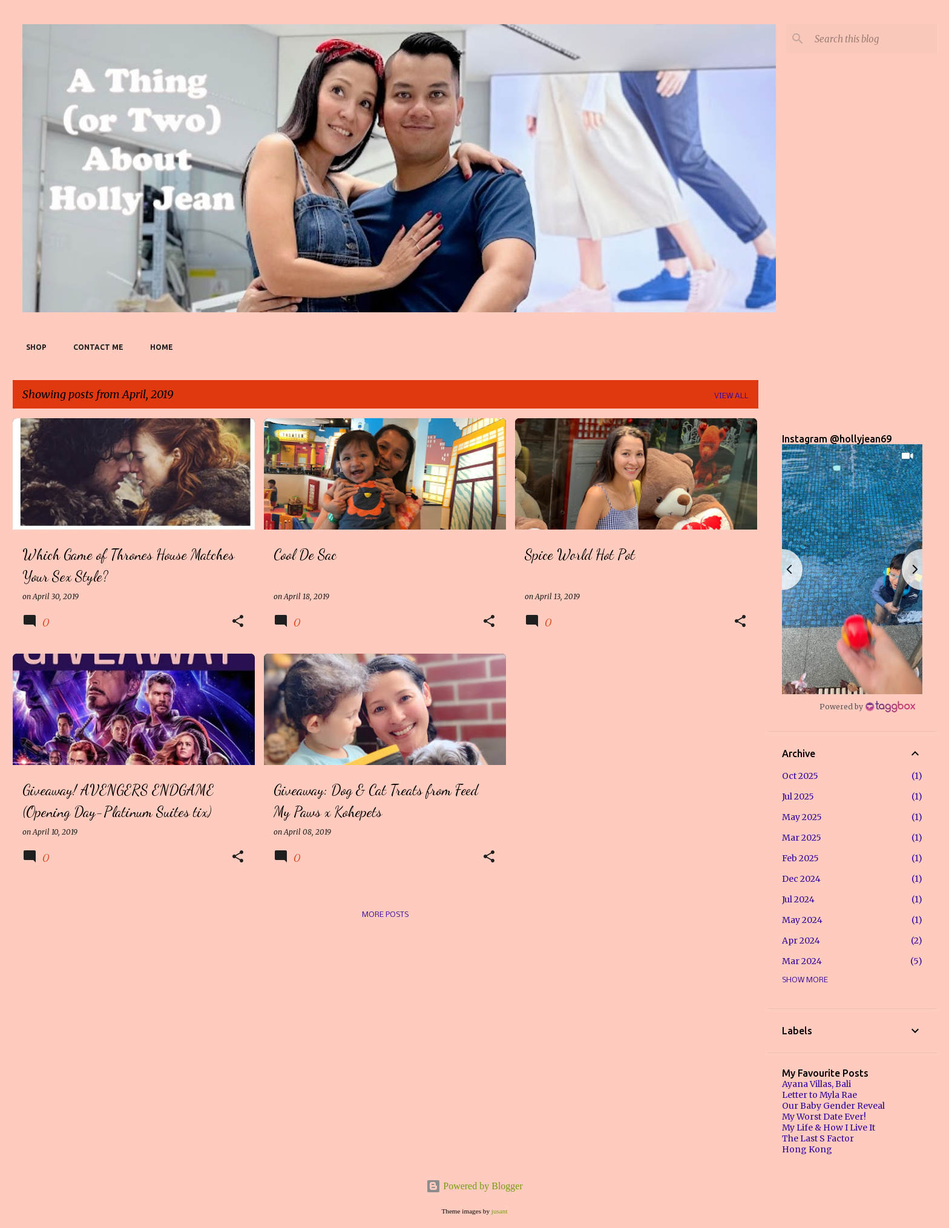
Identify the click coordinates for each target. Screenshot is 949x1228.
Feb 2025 (800, 858)
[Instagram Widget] (867, 706)
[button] (238, 622)
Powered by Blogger (474, 1186)
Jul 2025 (798, 796)
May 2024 (802, 919)
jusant (499, 1211)
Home (157, 347)
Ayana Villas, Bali (816, 1084)
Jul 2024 (798, 899)
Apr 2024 (801, 940)
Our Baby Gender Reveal (833, 1105)
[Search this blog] (873, 38)
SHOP (32, 347)
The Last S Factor (818, 1138)
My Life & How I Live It (828, 1127)
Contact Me (95, 347)
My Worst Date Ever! (824, 1116)
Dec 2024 (801, 878)
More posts (385, 915)
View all (731, 396)
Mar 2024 (802, 961)
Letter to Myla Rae (819, 1094)
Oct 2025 (800, 775)
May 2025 (802, 817)
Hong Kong (807, 1149)
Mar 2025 (801, 837)
